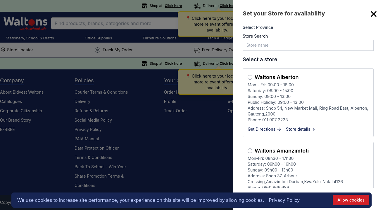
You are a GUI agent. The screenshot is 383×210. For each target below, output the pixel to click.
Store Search (255, 36)
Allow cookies (351, 199)
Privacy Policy (284, 200)
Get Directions (264, 129)
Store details (301, 129)
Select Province (258, 27)
